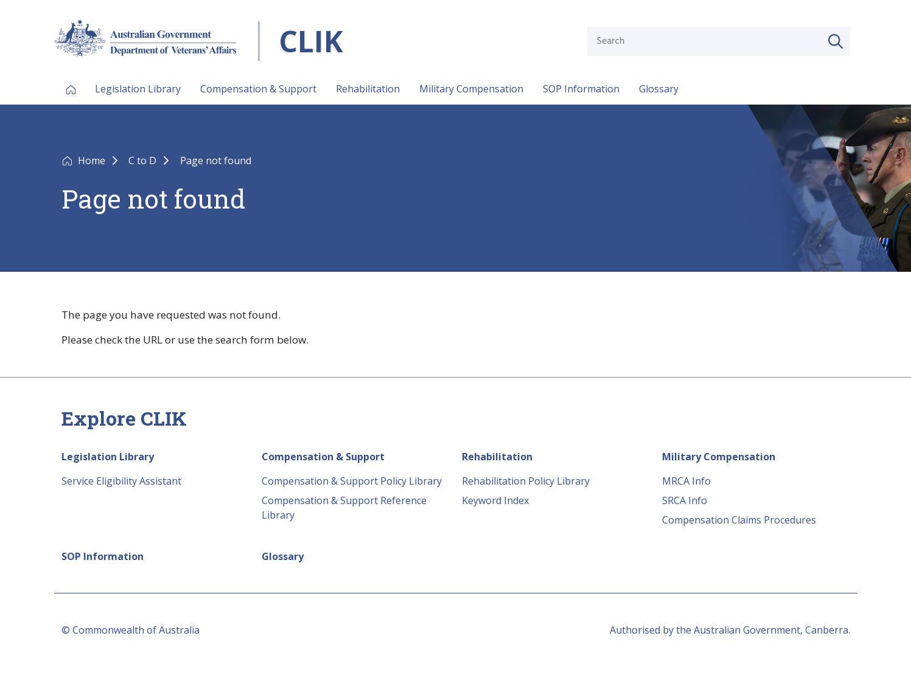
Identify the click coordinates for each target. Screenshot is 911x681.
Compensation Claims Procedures (739, 520)
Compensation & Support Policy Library (352, 481)
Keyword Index (495, 500)
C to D (143, 160)
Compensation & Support (258, 88)
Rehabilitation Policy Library (526, 481)
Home (93, 160)
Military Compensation (471, 88)
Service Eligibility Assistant (121, 481)
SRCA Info (684, 500)
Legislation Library (138, 88)
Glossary (659, 88)
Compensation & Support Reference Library (344, 508)
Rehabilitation (368, 88)
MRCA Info (686, 481)
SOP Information (581, 88)
